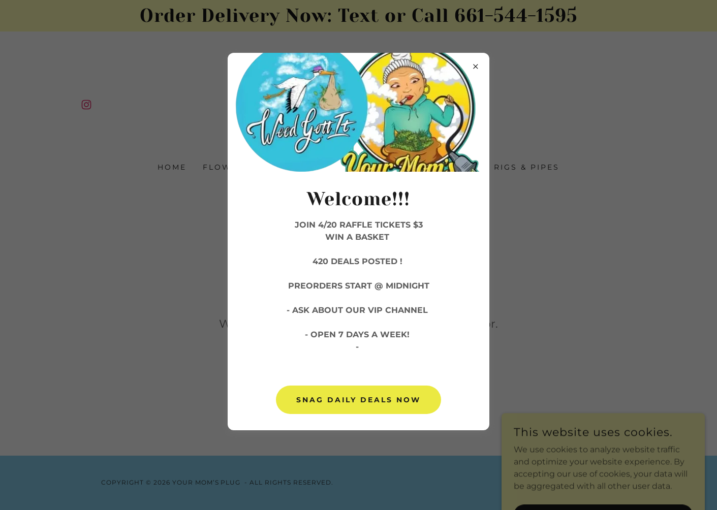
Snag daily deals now (358, 399)
